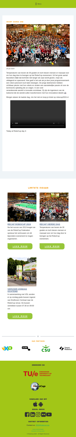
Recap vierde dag (50, 224)
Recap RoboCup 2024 (19, 224)
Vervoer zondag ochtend (17, 290)
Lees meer (20, 246)
